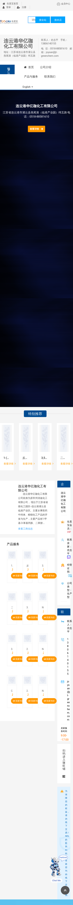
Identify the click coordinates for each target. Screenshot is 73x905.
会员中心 (63, 3)
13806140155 (67, 656)
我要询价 (18, 575)
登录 (7, 7)
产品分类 (8, 70)
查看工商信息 (25, 528)
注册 (21, 7)
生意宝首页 (10, 3)
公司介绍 (45, 67)
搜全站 (42, 20)
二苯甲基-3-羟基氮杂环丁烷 (63, 458)
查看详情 (36, 128)
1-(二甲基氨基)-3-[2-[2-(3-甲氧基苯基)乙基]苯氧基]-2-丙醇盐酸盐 (6, 458)
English (26, 86)
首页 (29, 67)
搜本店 (58, 20)
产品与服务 (31, 76)
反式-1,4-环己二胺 (25, 458)
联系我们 (49, 76)
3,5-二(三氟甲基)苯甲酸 (44, 458)
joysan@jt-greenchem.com (68, 700)
